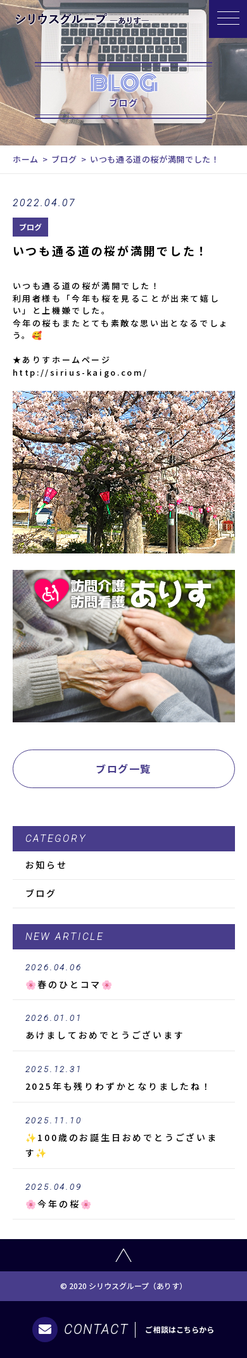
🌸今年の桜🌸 (123, 1196)
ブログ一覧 (123, 768)
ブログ (64, 159)
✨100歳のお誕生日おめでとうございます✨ (123, 1137)
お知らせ (46, 864)
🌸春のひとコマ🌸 (123, 977)
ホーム (26, 159)
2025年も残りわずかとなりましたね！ (123, 1078)
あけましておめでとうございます (123, 1027)
